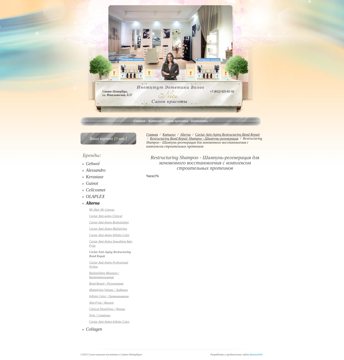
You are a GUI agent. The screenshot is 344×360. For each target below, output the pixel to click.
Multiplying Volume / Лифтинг (108, 290)
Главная (139, 121)
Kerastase (95, 176)
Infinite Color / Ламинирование (109, 296)
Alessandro (96, 170)
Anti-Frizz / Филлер (101, 302)
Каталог (155, 121)
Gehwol (93, 163)
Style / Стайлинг (100, 315)
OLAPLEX (95, 196)
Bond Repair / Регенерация (106, 283)
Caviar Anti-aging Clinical (105, 216)
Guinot (92, 183)
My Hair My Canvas (102, 209)
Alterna (93, 203)
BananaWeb (256, 354)
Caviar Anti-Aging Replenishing (109, 222)
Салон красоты (176, 121)
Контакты (199, 121)
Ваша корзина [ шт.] (108, 138)
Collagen (94, 329)
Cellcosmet (96, 189)
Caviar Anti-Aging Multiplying (108, 228)
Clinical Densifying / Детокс (107, 309)
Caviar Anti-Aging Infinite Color (109, 235)
